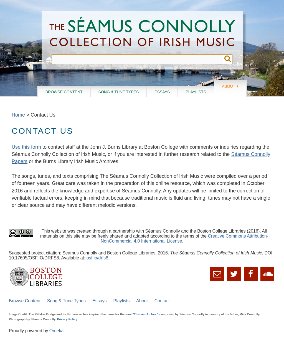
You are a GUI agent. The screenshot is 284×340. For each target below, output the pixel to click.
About (228, 86)
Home (18, 115)
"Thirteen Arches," (146, 314)
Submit (227, 59)
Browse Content (64, 92)
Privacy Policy (67, 319)
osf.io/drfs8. (98, 258)
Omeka (56, 330)
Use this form (26, 147)
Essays (162, 92)
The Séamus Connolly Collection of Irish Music (142, 32)
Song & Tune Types (118, 92)
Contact (162, 300)
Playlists (196, 92)
